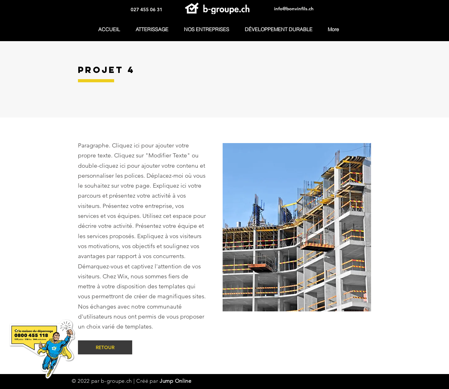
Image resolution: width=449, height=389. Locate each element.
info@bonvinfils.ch (294, 9)
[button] (209, 29)
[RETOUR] (105, 347)
